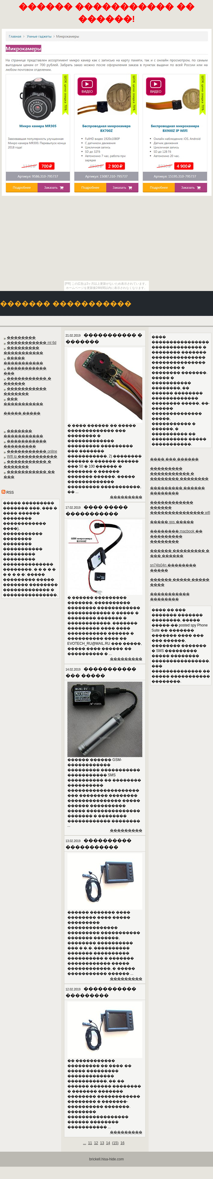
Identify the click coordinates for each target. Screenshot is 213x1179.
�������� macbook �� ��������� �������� (176, 536)
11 (90, 1143)
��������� (126, 497)
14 (108, 1143)
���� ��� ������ (174, 459)
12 (96, 1143)
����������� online (32, 451)
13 (102, 1143)
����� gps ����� (172, 522)
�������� (21, 337)
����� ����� (22, 413)
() (115, 1143)
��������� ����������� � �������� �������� (179, 473)
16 (122, 1143)
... (84, 1143)
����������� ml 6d (31, 343)
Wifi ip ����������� (32, 456)
